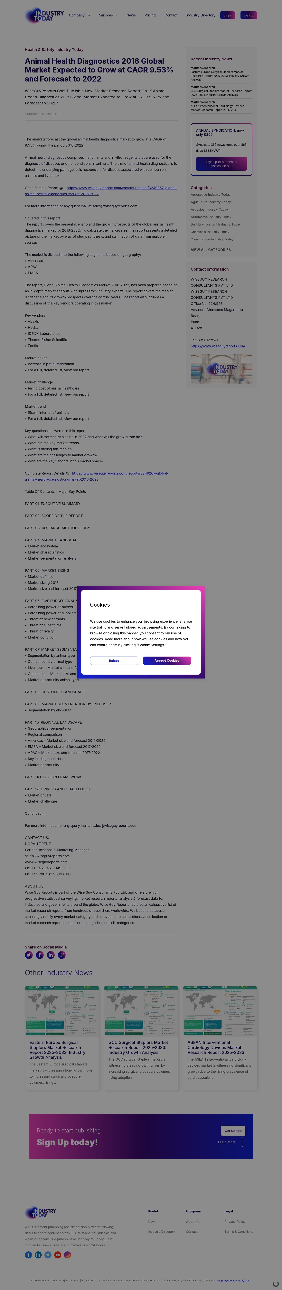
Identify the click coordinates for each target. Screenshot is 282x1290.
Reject (114, 661)
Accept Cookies (167, 660)
